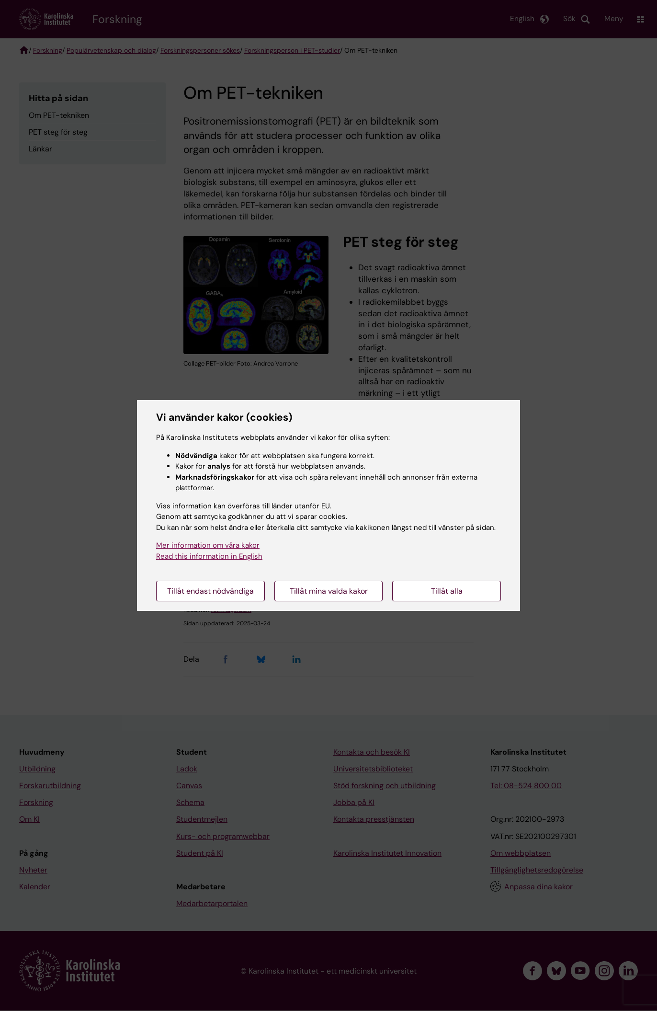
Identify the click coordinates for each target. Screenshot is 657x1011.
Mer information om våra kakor (208, 545)
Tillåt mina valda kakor (329, 591)
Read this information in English (209, 556)
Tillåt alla (447, 591)
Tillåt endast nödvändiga (210, 591)
